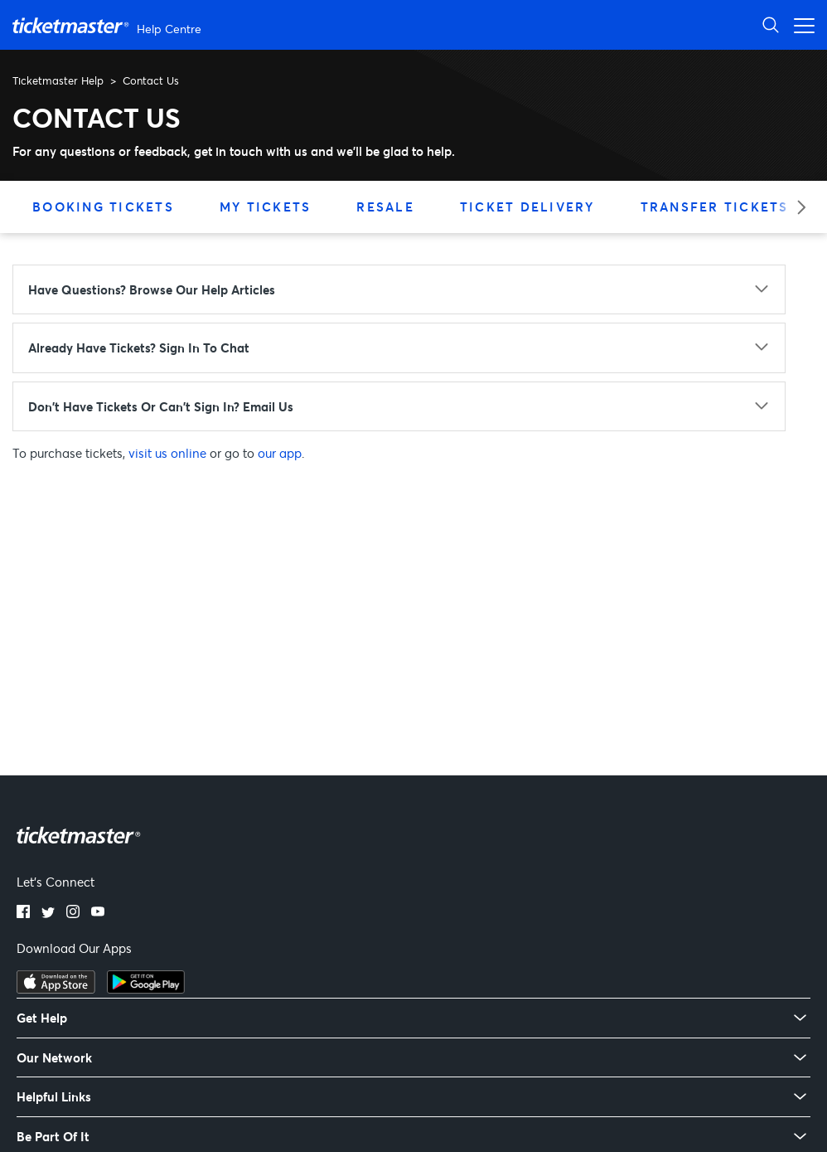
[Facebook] (23, 913)
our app (280, 453)
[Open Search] (771, 24)
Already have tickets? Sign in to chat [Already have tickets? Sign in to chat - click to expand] (138, 347)
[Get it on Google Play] (146, 988)
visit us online (167, 453)
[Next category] (796, 207)
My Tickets (266, 206)
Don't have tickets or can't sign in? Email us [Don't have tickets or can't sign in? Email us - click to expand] (160, 406)
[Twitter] (48, 913)
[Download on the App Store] (56, 988)
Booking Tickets (103, 206)
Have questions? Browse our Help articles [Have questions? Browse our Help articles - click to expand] (151, 289)
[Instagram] (73, 913)
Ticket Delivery (527, 206)
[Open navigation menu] (800, 24)
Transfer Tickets (715, 206)
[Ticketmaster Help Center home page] (109, 25)
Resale (385, 206)
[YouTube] (97, 913)
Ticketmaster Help (58, 80)
